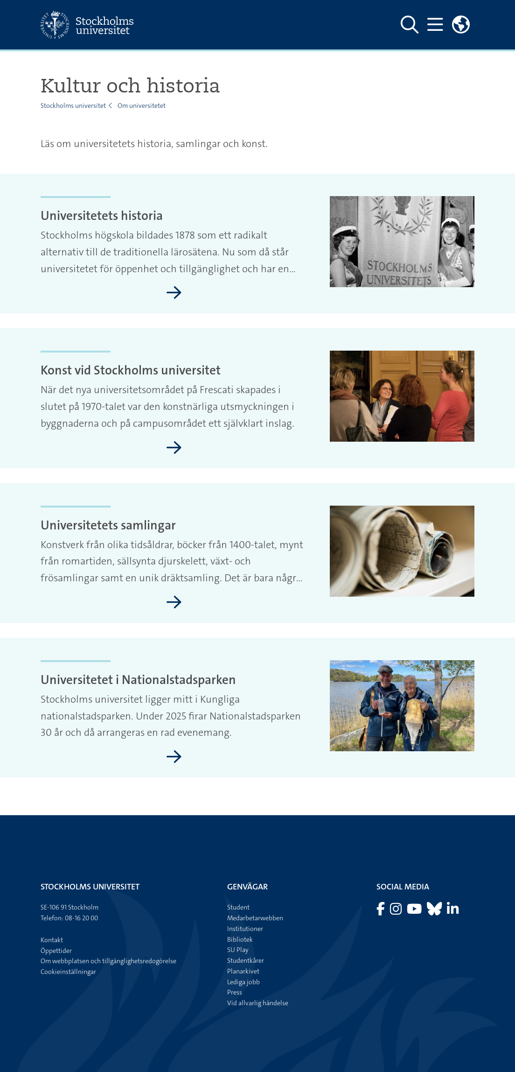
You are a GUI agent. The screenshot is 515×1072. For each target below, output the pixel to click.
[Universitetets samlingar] (174, 603)
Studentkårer (245, 960)
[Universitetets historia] (174, 293)
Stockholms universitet (73, 105)
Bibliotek (240, 939)
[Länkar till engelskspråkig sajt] (460, 24)
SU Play (238, 949)
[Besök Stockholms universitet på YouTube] (415, 911)
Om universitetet (142, 105)
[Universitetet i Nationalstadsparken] (174, 757)
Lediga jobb (243, 982)
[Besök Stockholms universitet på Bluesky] (435, 911)
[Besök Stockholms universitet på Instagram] (396, 911)
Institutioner (245, 928)
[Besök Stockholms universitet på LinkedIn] (453, 911)
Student (238, 907)
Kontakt (52, 940)
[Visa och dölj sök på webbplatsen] (410, 25)
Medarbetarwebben (255, 918)
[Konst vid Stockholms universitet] (174, 448)
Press (234, 992)
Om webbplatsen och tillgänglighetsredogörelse (108, 961)
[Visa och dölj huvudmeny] (435, 25)
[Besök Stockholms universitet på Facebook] (381, 911)
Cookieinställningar (68, 971)
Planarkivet (243, 971)
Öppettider (56, 950)
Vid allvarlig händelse (257, 1003)
